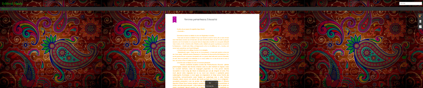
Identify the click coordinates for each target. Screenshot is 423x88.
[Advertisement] (240, 50)
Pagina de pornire (20, 9)
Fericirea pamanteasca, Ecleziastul (201, 19)
